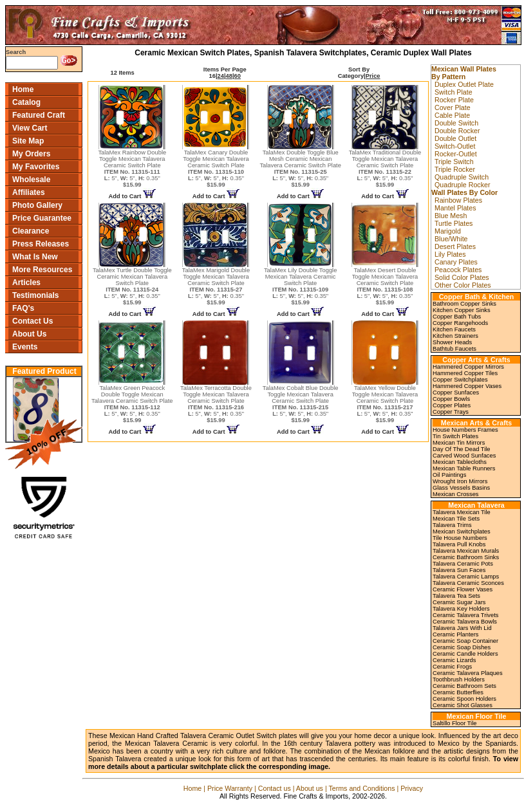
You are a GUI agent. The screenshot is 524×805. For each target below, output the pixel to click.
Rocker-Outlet (456, 154)
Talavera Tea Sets (456, 596)
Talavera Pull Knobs (459, 544)
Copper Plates (452, 405)
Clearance (30, 231)
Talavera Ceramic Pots (463, 563)
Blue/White (451, 239)
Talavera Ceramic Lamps (466, 576)
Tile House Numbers (460, 538)
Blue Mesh (451, 215)
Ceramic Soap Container (465, 641)
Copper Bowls (451, 399)
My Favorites (35, 166)
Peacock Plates (458, 269)
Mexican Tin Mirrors (459, 443)
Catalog (26, 102)
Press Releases (40, 243)
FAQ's (23, 308)
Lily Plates (450, 254)
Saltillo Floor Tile (454, 723)
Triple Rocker (455, 169)
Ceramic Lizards (454, 660)
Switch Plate (454, 92)
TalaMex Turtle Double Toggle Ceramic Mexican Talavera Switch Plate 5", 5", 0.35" (132, 286)
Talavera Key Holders (461, 609)
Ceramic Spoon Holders (464, 699)
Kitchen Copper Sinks (462, 310)
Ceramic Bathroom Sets (464, 686)
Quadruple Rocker (462, 185)
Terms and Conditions (361, 788)
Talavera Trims (452, 525)
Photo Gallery (37, 205)
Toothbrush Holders (459, 679)
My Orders (31, 153)
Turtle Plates (454, 223)
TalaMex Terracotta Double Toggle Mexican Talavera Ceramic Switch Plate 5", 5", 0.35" (216, 404)
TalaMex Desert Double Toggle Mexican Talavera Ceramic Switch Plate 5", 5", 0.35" (385, 286)
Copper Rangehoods (460, 323)
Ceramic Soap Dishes (462, 647)
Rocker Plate (454, 100)
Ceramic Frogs (452, 666)
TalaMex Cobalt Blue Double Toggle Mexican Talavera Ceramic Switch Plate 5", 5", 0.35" (301, 404)
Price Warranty (229, 788)
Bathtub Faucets (454, 349)
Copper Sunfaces (456, 392)
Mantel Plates (455, 208)
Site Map (28, 140)
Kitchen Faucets (454, 329)
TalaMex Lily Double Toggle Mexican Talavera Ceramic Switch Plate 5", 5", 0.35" (300, 286)
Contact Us (32, 321)
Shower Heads (452, 342)
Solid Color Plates (462, 277)
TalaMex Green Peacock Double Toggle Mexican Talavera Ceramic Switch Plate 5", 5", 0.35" (132, 404)
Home (22, 89)
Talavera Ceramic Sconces (468, 583)
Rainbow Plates (458, 200)
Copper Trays (451, 412)
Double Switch (456, 123)
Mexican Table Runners (464, 468)
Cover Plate (453, 107)
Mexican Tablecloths (460, 462)
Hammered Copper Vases (467, 386)
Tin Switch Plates (455, 436)
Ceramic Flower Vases (462, 589)
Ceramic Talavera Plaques (468, 673)
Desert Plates (455, 246)
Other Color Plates (463, 285)
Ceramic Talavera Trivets (465, 615)
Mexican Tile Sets (456, 518)
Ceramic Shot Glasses (462, 705)
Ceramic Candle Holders (465, 654)
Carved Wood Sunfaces (464, 455)
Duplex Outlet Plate (464, 84)
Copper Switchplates (460, 379)
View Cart (29, 128)
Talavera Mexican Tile (462, 512)
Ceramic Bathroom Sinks (466, 557)
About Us (29, 333)
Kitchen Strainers (455, 336)
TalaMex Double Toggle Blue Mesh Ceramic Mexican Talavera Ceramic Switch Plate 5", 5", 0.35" (300, 168)
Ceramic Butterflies (458, 692)
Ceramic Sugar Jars (459, 602)
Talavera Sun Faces (459, 570)
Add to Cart (132, 196)
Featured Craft (38, 115)
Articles (26, 282)
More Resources (42, 269)
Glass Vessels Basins (461, 488)
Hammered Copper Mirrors (468, 367)
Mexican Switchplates (462, 531)
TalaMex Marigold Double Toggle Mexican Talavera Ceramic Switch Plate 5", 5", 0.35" (216, 286)
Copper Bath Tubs (457, 316)
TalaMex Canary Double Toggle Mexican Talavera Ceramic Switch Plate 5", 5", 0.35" (216, 168)
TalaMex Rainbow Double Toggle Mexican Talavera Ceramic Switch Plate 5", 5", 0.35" (132, 168)
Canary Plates (456, 262)
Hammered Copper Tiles (465, 373)
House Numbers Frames (465, 430)
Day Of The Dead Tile (462, 449)
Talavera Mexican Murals (466, 551)
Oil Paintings (449, 475)
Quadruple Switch (462, 177)
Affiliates (28, 192)
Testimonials (35, 295)
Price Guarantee (41, 218)
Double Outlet (455, 138)
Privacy (411, 788)
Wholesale (31, 179)
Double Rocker (457, 130)
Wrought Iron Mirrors (460, 481)
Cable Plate (452, 115)
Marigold (448, 231)
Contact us (274, 788)
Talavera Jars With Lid (462, 628)
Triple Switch (454, 161)
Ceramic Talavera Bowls (465, 621)
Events (24, 346)
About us (309, 788)
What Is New (35, 256)
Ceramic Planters (456, 634)
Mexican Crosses (456, 494)
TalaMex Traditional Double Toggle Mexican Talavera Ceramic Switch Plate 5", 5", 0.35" (385, 168)
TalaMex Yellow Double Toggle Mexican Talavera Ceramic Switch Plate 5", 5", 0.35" (385, 404)
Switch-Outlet (455, 146)
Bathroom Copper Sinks (464, 304)
